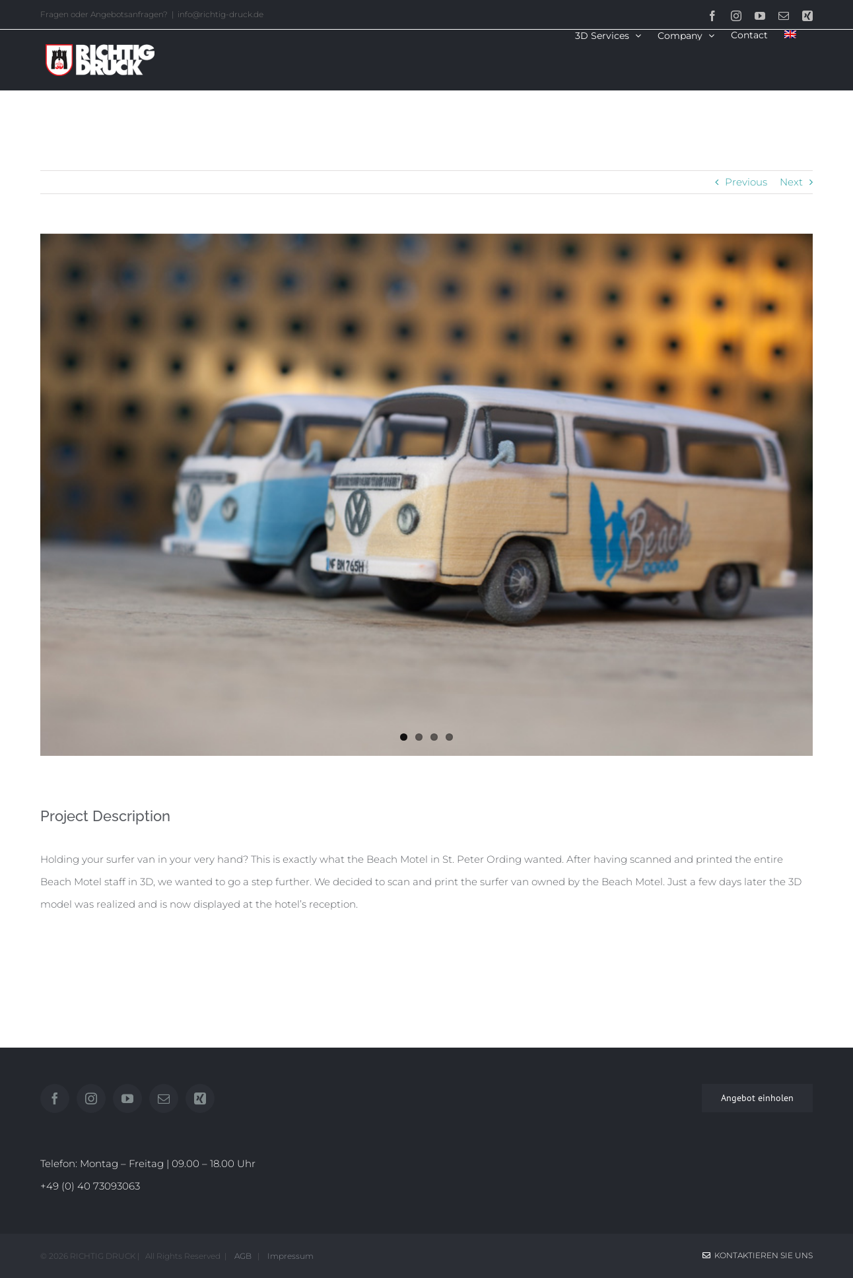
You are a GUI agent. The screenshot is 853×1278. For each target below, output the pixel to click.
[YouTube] (127, 1098)
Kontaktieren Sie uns (757, 1255)
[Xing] (200, 1098)
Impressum (288, 1256)
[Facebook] (54, 1098)
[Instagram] (91, 1098)
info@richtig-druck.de (220, 14)
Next (791, 182)
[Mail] (163, 1098)
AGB (242, 1256)
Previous (746, 182)
